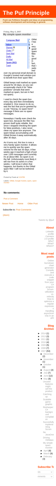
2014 (43, 333)
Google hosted (20, 181)
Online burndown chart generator (49, 264)
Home (20, 203)
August (47, 370)
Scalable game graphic (47, 401)
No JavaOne (48, 433)
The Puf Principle (26, 13)
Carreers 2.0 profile (49, 237)
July (46, 373)
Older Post (32, 203)
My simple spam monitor (17, 34)
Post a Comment (11, 199)
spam (29, 181)
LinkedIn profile (50, 232)
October (47, 364)
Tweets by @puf (46, 220)
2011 (43, 339)
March (47, 453)
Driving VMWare (48, 438)
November (48, 359)
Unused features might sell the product (48, 386)
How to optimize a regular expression (49, 304)
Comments (39, 476)
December (48, 354)
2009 (43, 345)
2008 (43, 348)
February (48, 456)
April (46, 450)
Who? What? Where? (50, 243)
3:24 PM (22, 177)
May (46, 379)
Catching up (47, 395)
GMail (12, 181)
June (46, 376)
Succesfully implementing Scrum (48, 425)
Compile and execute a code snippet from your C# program (49, 278)
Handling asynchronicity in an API (49, 314)
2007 (43, 351)
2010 (43, 342)
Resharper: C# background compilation (48, 413)
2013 (43, 336)
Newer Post (7, 203)
